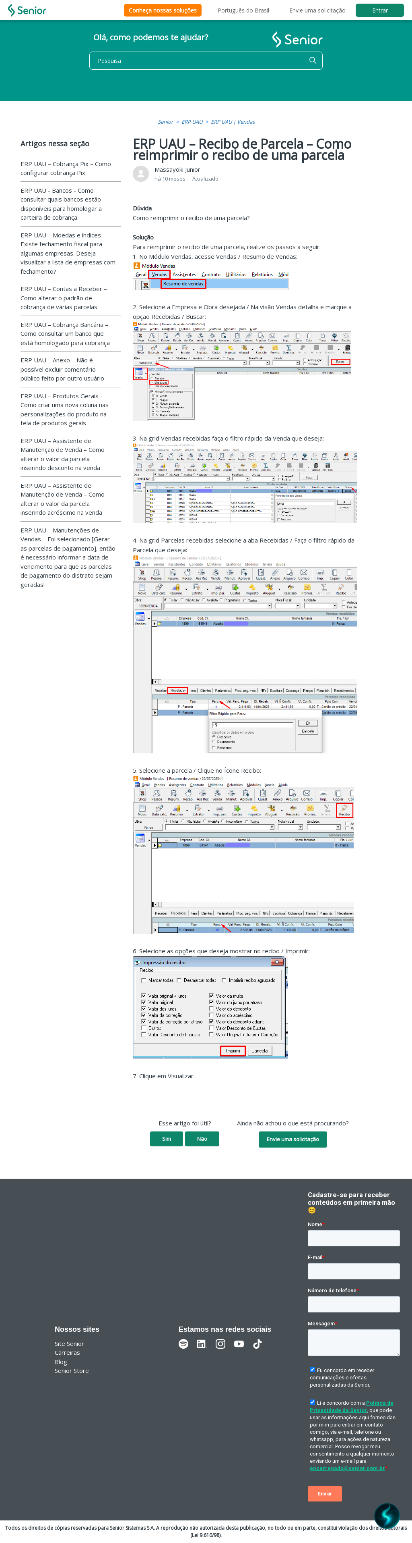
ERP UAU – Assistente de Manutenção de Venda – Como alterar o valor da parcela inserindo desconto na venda (63, 454)
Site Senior (69, 1343)
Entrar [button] (380, 10)
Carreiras (67, 1352)
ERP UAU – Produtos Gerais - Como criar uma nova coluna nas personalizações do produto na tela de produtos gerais (65, 409)
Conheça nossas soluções (163, 10)
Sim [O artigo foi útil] (166, 1138)
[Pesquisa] (206, 61)
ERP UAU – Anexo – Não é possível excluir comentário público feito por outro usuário (62, 369)
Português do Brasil (243, 10)
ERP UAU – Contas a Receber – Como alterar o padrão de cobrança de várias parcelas (64, 298)
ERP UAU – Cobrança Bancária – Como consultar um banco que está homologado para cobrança (65, 333)
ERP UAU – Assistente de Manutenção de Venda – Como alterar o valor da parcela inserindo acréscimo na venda (63, 499)
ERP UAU (191, 121)
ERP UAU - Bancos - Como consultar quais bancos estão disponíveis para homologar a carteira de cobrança (61, 204)
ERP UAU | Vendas (233, 121)
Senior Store (72, 1370)
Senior (165, 121)
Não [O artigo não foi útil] (202, 1138)
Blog (61, 1362)
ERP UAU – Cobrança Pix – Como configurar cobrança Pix (66, 168)
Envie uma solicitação (317, 10)
